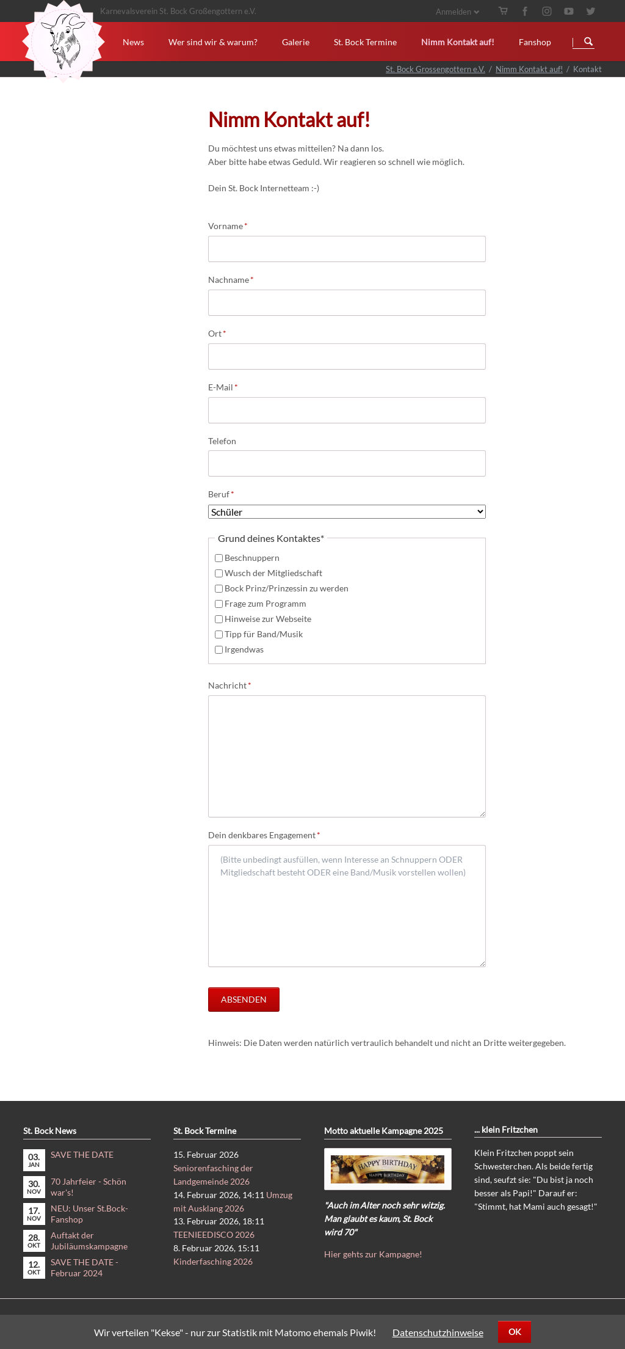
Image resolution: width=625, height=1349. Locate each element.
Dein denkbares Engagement (264, 834)
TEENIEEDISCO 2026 (214, 1234)
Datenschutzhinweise (437, 1332)
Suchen (588, 42)
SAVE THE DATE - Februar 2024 (84, 1267)
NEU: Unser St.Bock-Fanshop (89, 1213)
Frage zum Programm (265, 603)
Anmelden (453, 11)
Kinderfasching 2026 (213, 1261)
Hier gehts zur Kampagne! (373, 1254)
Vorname (228, 225)
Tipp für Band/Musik (264, 634)
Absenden (244, 999)
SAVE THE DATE (82, 1154)
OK (514, 1331)
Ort (227, 332)
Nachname (231, 279)
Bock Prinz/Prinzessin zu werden (287, 588)
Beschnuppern (252, 557)
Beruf (227, 493)
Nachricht (229, 684)
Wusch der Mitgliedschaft (273, 573)
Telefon (222, 441)
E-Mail (227, 386)
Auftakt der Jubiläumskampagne (89, 1240)
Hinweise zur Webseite (268, 618)
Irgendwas (244, 649)
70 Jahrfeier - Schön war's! (88, 1186)
